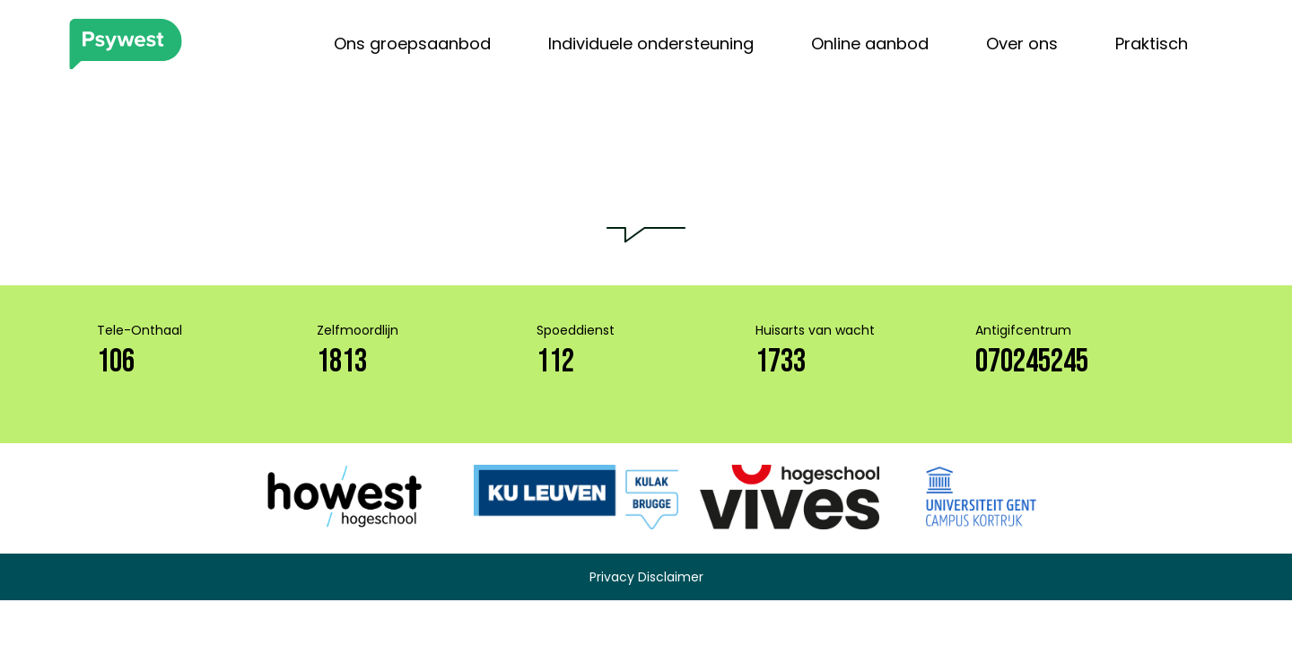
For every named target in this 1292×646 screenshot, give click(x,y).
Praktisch (1151, 43)
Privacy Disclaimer (646, 577)
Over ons (1022, 43)
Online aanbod (870, 43)
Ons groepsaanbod (412, 43)
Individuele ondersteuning (651, 43)
